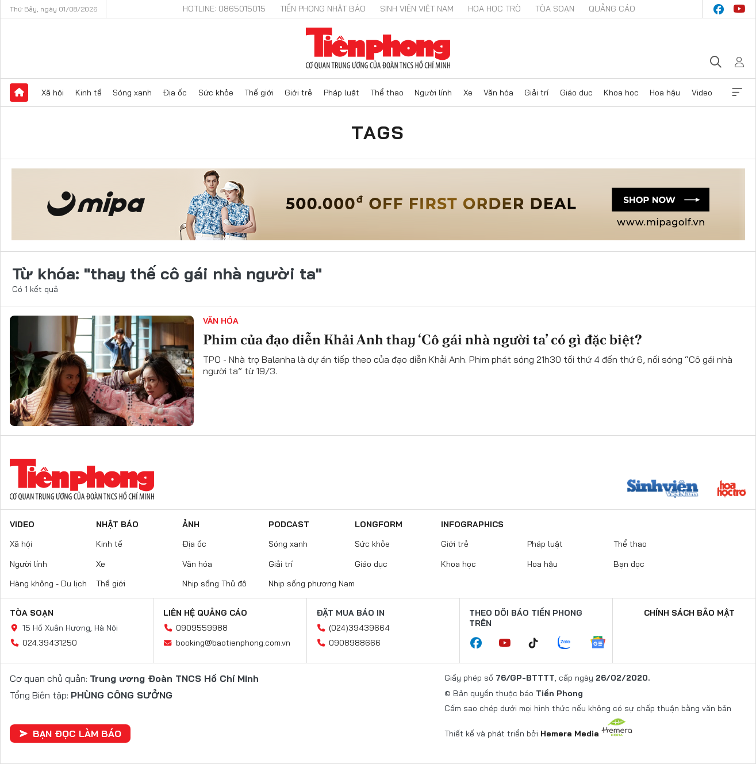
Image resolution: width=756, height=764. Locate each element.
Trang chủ (19, 92)
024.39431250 (49, 643)
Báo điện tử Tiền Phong (378, 48)
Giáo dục (576, 92)
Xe (468, 92)
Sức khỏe (215, 92)
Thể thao (387, 92)
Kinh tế (88, 92)
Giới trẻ (298, 92)
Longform (378, 524)
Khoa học (621, 92)
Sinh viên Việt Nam (417, 8)
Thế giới (259, 92)
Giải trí (536, 92)
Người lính (433, 92)
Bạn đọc (628, 564)
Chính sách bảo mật (689, 613)
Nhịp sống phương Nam (311, 583)
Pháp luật (341, 92)
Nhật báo (117, 524)
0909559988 (202, 628)
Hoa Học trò (494, 8)
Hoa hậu (665, 92)
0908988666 (355, 643)
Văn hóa (498, 92)
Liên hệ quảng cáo (205, 613)
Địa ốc (175, 92)
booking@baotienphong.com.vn (233, 643)
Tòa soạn (554, 8)
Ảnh (190, 524)
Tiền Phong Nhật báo (323, 8)
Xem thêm (737, 92)
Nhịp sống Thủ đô (214, 583)
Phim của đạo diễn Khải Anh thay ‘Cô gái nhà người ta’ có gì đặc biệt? (422, 339)
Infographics (472, 524)
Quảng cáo (612, 8)
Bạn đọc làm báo (70, 733)
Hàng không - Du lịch (48, 583)
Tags (378, 132)
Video (702, 92)
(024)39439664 (359, 628)
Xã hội (52, 92)
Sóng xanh (132, 92)
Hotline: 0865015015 (224, 8)
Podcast (288, 524)
